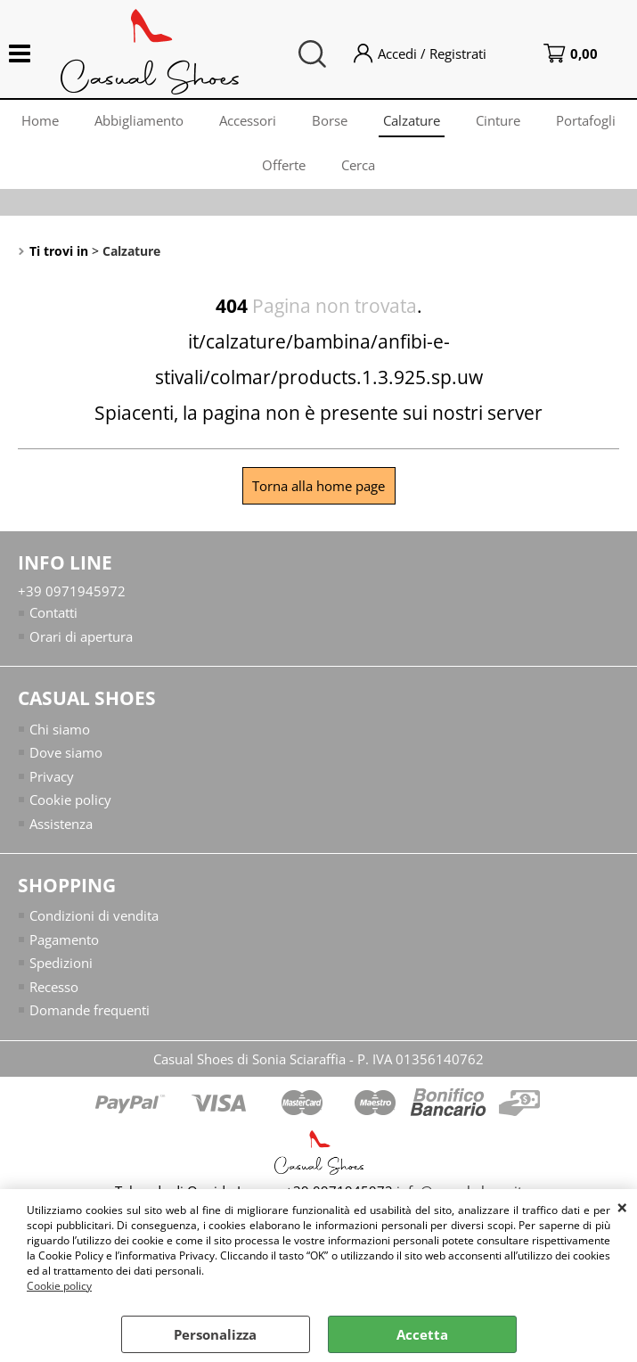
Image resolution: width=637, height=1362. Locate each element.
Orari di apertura (81, 636)
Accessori (247, 120)
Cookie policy (59, 1285)
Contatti (53, 612)
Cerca (358, 165)
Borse (329, 120)
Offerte (284, 165)
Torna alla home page (318, 486)
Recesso (53, 987)
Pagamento (64, 939)
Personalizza (215, 1334)
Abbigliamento (139, 120)
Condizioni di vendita (94, 915)
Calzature (411, 120)
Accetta (422, 1334)
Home (40, 120)
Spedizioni (61, 963)
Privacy (51, 776)
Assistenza (61, 824)
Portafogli (586, 120)
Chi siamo (59, 729)
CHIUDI (622, 1207)
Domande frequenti (89, 1010)
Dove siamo (65, 752)
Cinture (498, 120)
